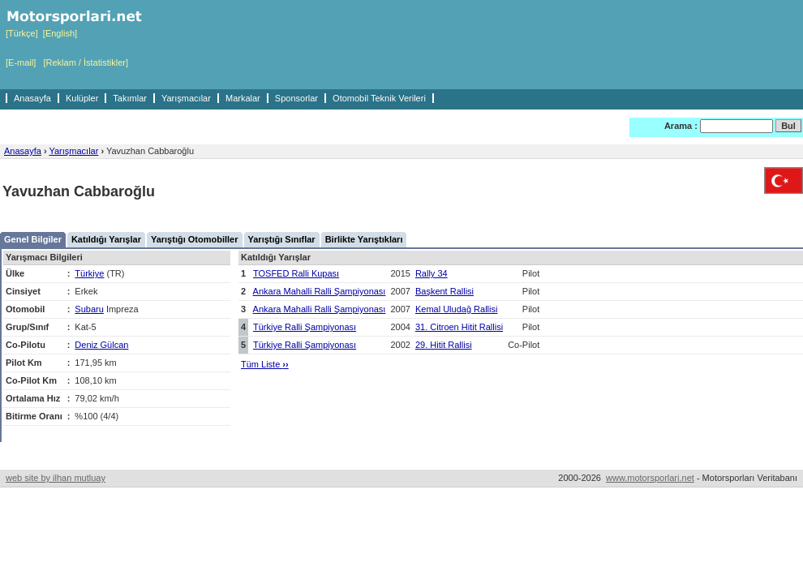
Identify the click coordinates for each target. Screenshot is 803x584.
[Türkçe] (22, 33)
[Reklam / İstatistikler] (85, 62)
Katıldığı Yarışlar (106, 239)
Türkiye (89, 273)
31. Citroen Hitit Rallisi (459, 327)
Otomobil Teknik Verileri (379, 98)
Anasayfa (32, 98)
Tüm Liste (265, 364)
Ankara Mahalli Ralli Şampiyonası (319, 291)
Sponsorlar (296, 98)
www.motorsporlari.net (650, 478)
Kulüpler (82, 98)
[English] (60, 33)
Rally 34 (431, 273)
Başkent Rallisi (444, 291)
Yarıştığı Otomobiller (194, 239)
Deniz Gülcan (101, 345)
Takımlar (130, 98)
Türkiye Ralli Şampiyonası (304, 327)
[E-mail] (21, 62)
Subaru (89, 309)
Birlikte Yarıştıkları (364, 239)
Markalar (242, 98)
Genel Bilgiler (33, 239)
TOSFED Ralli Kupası (296, 273)
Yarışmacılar (186, 98)
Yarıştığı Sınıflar (282, 239)
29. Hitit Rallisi (443, 345)
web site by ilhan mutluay (55, 478)
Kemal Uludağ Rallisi (456, 309)
